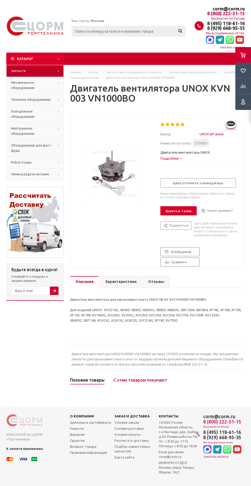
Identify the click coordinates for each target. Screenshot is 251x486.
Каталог (25, 58)
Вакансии (77, 434)
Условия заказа (126, 422)
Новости (77, 428)
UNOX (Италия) (212, 134)
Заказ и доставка (132, 416)
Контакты (168, 416)
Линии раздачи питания (30, 174)
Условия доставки (129, 428)
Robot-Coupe (21, 162)
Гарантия (77, 440)
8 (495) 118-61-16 (226, 23)
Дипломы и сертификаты (90, 422)
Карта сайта (124, 457)
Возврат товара (83, 446)
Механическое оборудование (22, 85)
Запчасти (18, 70)
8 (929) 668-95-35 (226, 28)
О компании (82, 416)
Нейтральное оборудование (22, 130)
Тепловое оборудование (31, 99)
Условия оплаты (127, 434)
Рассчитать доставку (131, 440)
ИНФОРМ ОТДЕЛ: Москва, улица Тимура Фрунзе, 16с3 (176, 467)
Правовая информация (88, 452)
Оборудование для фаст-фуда (31, 147)
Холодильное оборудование (22, 113)
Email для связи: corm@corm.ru (171, 454)
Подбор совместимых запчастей (132, 449)
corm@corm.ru (229, 8)
